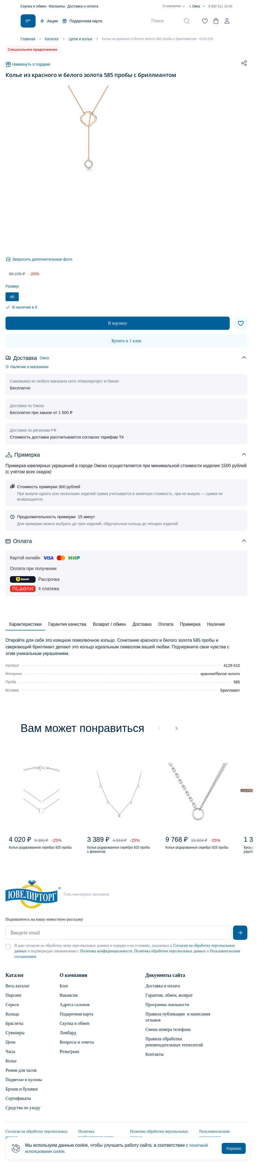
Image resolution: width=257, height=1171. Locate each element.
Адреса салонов (74, 1010)
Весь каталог (18, 991)
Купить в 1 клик (126, 340)
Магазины (57, 6)
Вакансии (68, 1000)
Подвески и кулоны (24, 1085)
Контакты (154, 1059)
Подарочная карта (82, 21)
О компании (174, 6)
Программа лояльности (167, 1010)
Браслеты (14, 1028)
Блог (64, 991)
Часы (10, 1057)
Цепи (10, 1047)
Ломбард (68, 1038)
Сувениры (15, 1038)
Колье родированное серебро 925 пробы (39, 853)
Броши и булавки (22, 1094)
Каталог (15, 980)
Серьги (12, 1010)
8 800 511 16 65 (220, 6)
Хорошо (233, 1148)
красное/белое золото (220, 674)
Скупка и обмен (34, 6)
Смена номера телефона (168, 1035)
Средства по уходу (23, 1113)
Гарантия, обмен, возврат (168, 1000)
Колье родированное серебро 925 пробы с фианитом (117, 853)
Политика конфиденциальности (106, 957)
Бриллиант (230, 690)
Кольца (12, 1019)
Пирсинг (14, 1000)
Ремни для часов (21, 1075)
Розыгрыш (69, 1057)
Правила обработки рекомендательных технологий (174, 1047)
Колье (11, 1066)
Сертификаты (18, 1104)
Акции (49, 21)
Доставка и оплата (82, 6)
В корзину (117, 323)
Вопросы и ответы (77, 1047)
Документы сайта (165, 980)
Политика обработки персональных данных (170, 957)
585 (237, 682)
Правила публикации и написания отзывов (177, 1022)
